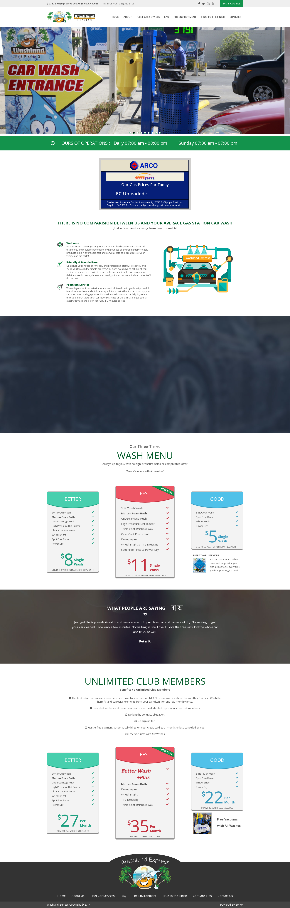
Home (115, 17)
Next (285, 81)
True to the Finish (213, 17)
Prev (5, 81)
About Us (78, 896)
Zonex (239, 904)
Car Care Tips (231, 3)
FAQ (166, 17)
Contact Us (225, 896)
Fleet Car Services (148, 17)
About (128, 17)
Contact (235, 17)
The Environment (184, 17)
